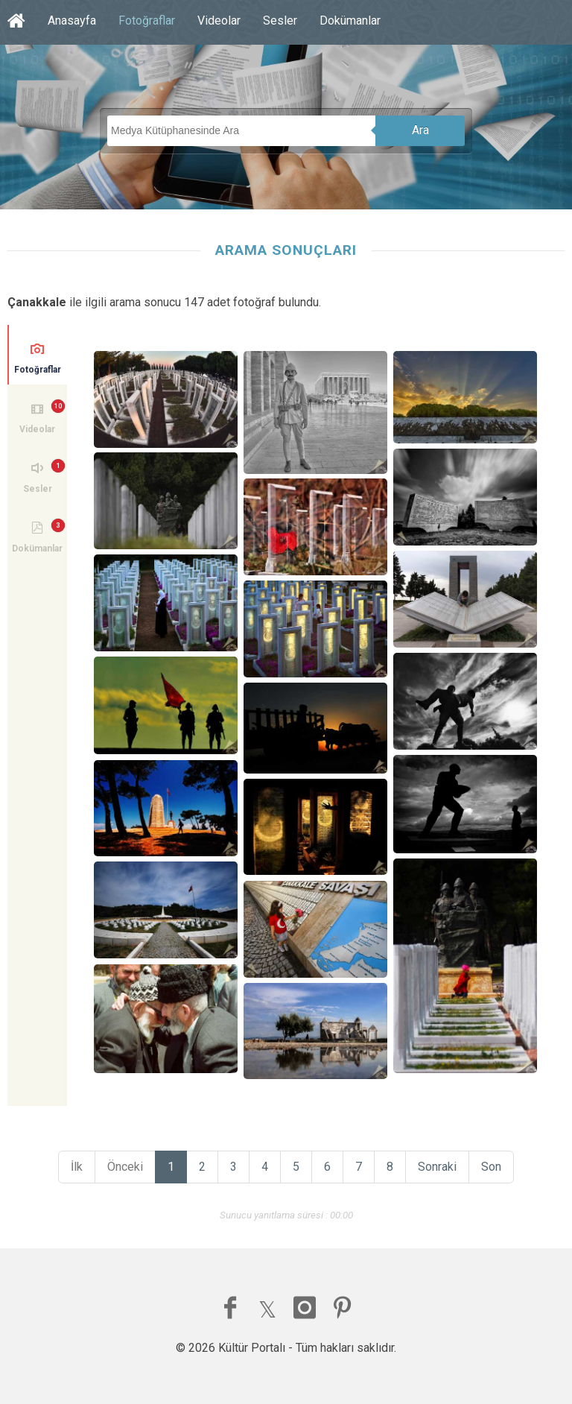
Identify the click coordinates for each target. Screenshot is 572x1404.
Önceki (125, 1167)
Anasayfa (72, 20)
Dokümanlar (350, 20)
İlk (77, 1167)
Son (491, 1167)
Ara (420, 130)
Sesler (280, 20)
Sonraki (437, 1167)
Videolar (219, 20)
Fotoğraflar (146, 20)
